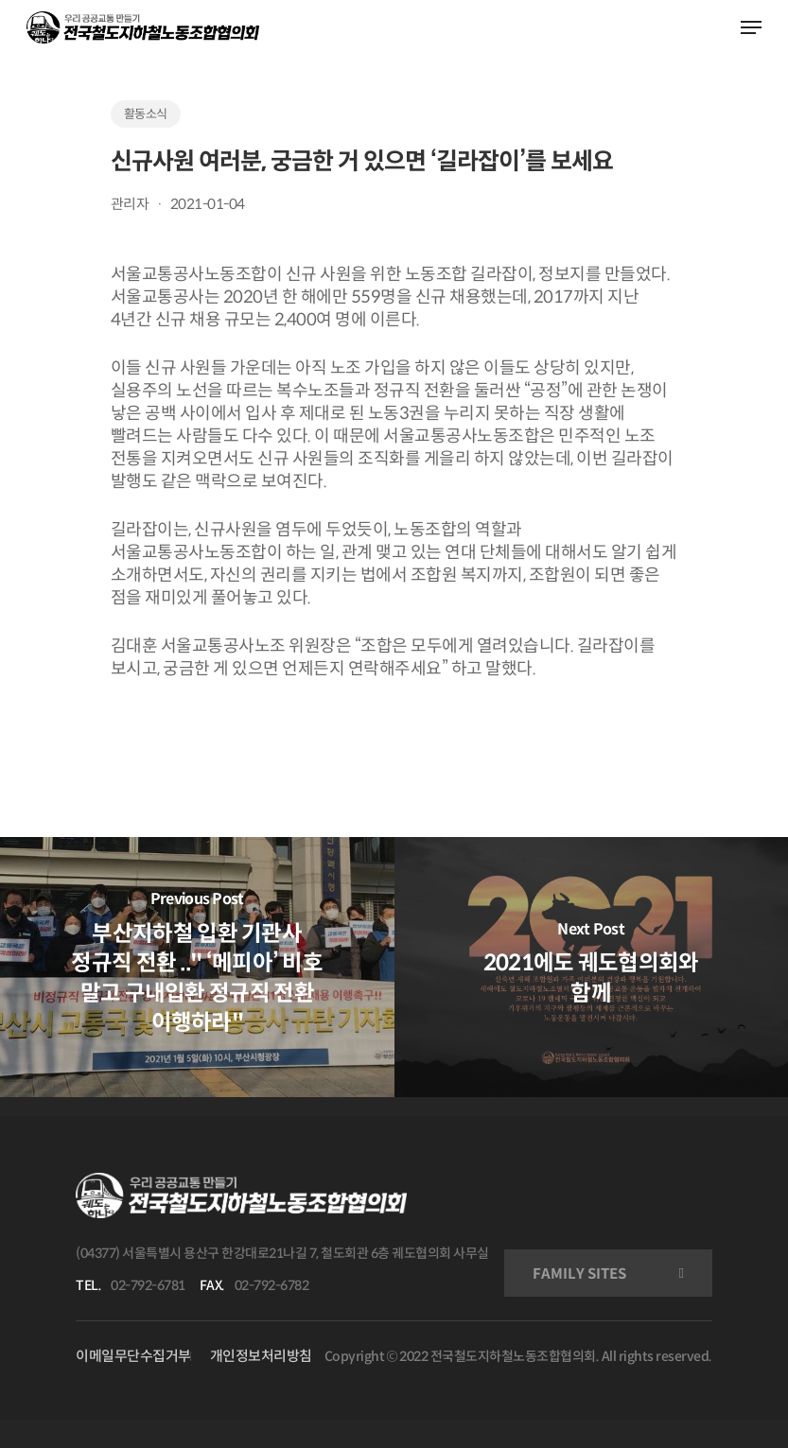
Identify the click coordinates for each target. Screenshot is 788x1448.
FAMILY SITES (579, 1273)
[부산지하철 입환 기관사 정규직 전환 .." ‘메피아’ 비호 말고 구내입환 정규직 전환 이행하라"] (197, 966)
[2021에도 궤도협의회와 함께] (591, 966)
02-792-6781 (148, 1285)
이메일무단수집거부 (133, 1356)
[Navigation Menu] (751, 27)
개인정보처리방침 (261, 1356)
